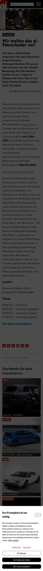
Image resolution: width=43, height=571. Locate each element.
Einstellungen (21, 553)
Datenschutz (16, 547)
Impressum (27, 547)
